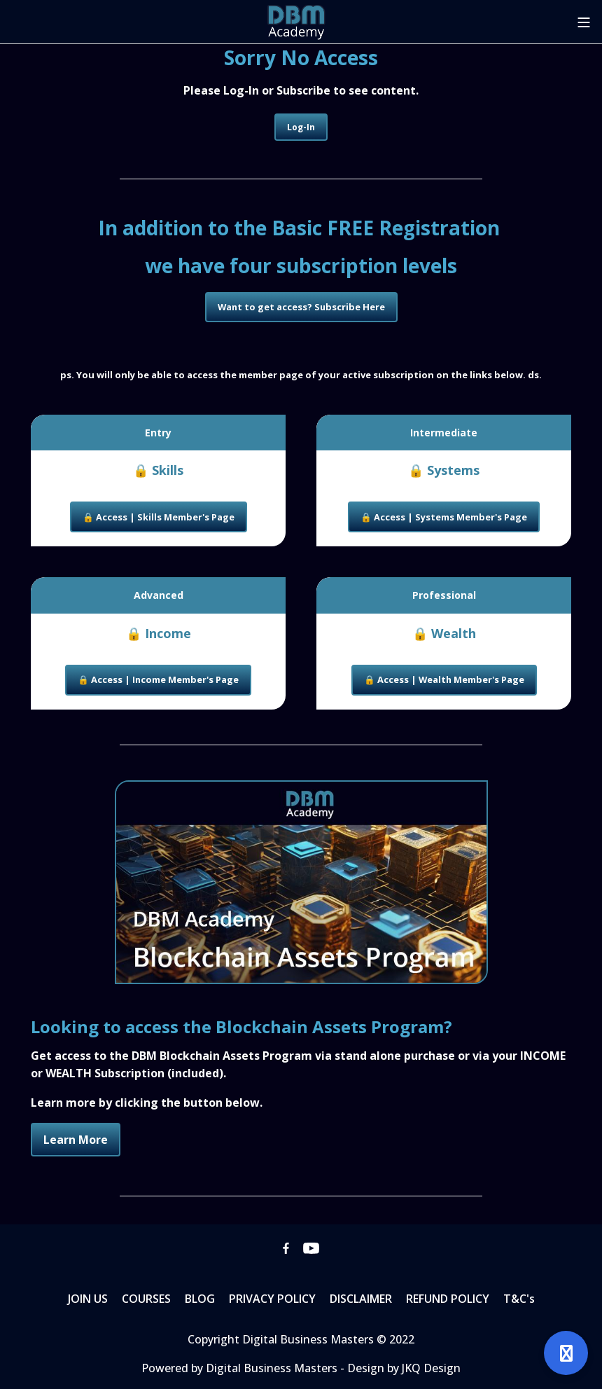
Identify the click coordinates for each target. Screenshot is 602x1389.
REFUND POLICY (447, 1298)
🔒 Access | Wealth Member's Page (444, 679)
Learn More (75, 1139)
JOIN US (88, 1298)
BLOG (200, 1298)
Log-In (301, 127)
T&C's (519, 1298)
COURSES (146, 1298)
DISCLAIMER (361, 1298)
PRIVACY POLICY (272, 1298)
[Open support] (566, 1353)
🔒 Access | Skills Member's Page (158, 517)
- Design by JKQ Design (400, 1368)
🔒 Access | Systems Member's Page (443, 517)
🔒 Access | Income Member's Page (158, 679)
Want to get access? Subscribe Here (301, 306)
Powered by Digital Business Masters (240, 1368)
